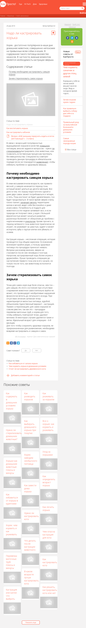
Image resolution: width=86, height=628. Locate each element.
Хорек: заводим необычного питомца (30, 459)
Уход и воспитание (22, 16)
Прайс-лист (76, 24)
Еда (20, 4)
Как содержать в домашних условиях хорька (11, 401)
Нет (36, 350)
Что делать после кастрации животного (30, 545)
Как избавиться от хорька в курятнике (12, 499)
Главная (2, 16)
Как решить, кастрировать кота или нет (50, 590)
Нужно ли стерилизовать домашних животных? (14, 435)
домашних (45, 145)
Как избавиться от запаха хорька (23, 363)
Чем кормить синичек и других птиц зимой (70, 72)
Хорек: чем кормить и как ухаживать (11, 530)
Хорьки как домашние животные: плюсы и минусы (11, 466)
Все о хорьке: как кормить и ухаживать (48, 425)
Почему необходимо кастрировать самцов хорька (29, 73)
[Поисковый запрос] (72, 8)
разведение (42, 162)
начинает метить (28, 202)
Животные (10, 16)
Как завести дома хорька (30, 488)
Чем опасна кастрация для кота (49, 534)
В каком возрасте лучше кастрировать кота (31, 577)
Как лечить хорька (48, 508)
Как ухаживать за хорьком (48, 396)
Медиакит (67, 24)
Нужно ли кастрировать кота (31, 516)
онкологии (30, 221)
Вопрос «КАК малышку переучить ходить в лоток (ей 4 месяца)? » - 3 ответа (32, 137)
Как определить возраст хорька (49, 481)
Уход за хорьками (48, 453)
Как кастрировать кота (50, 562)
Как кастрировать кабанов (18, 132)
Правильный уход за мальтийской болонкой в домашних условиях (71, 127)
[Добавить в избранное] (53, 33)
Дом (35, 4)
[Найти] (82, 8)
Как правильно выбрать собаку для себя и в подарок (70, 112)
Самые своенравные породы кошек (69, 141)
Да (26, 350)
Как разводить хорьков (29, 396)
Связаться (72, 27)
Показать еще (30, 622)
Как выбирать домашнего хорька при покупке (30, 427)
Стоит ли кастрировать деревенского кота (27, 369)
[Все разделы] (84, 4)
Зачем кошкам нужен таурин (69, 100)
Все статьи (71, 149)
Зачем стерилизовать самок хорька (26, 78)
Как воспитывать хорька (17, 128)
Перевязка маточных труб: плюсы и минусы (11, 562)
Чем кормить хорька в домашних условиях (27, 366)
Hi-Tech (27, 4)
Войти (83, 12)
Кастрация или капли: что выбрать (11, 594)
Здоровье (43, 4)
